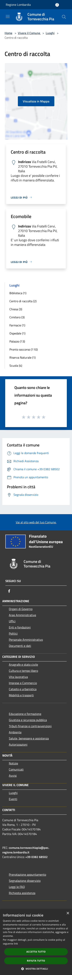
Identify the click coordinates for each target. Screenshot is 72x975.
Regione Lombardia (18, 4)
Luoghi (50, 33)
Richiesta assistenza (22, 893)
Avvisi (13, 775)
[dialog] (36, 942)
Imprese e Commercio (23, 683)
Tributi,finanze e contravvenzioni (30, 726)
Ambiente (15, 732)
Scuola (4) (15, 365)
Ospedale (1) (17, 333)
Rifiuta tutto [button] (36, 960)
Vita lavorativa (18, 676)
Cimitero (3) (17, 317)
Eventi (13, 799)
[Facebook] (9, 591)
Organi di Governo (20, 609)
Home (8, 33)
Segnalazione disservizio (25, 880)
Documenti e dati (20, 645)
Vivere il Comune (29, 33)
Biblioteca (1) (17, 293)
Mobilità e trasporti (21, 695)
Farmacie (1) (17, 325)
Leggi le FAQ (17, 886)
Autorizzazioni (18, 744)
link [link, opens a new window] (16, 943)
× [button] (67, 913)
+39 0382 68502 (36, 857)
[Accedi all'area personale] (57, 4)
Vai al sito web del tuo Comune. (36, 522)
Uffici (12, 621)
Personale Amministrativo (26, 639)
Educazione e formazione (25, 713)
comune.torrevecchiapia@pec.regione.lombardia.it (25, 850)
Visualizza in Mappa (36, 101)
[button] (36, 969)
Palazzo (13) (17, 341)
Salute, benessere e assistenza (29, 738)
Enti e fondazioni (20, 627)
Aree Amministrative (22, 615)
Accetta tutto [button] (36, 951)
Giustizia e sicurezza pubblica (28, 720)
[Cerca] (64, 17)
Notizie (13, 763)
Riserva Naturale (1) (22, 357)
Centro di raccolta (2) (22, 301)
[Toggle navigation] (7, 16)
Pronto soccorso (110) (23, 349)
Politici (13, 633)
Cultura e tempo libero (23, 670)
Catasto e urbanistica (22, 689)
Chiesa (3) (15, 309)
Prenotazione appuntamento (27, 874)
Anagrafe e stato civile (23, 664)
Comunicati (16, 769)
